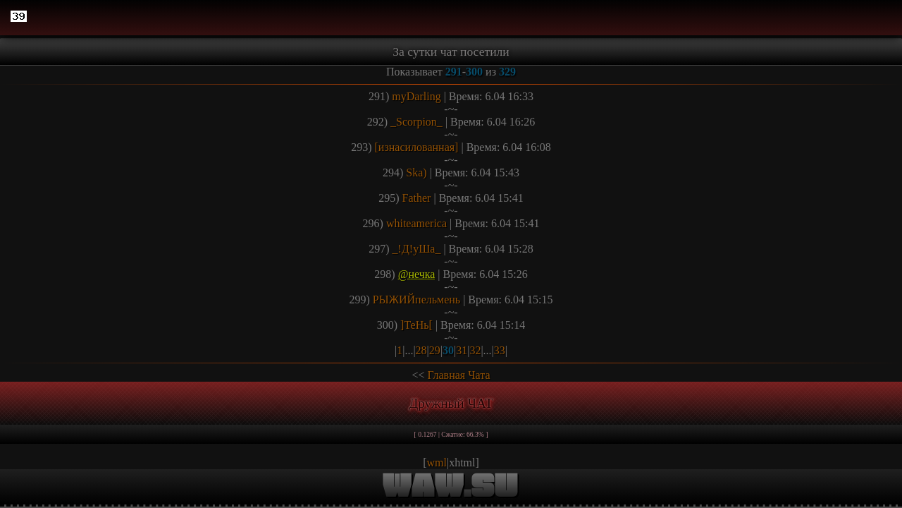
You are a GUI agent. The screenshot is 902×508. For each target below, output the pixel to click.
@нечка (416, 274)
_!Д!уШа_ (417, 249)
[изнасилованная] (417, 147)
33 (499, 350)
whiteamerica (416, 223)
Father (416, 198)
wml (437, 462)
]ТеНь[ (416, 325)
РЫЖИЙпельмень (416, 300)
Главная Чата (458, 375)
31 (461, 350)
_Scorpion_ (416, 122)
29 (434, 350)
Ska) (416, 173)
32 (475, 350)
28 (421, 350)
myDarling (416, 96)
